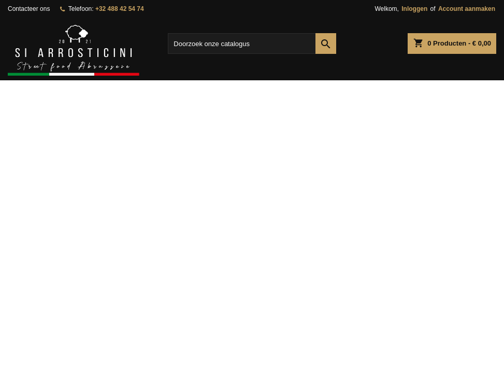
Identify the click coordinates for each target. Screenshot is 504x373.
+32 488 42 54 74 (119, 8)
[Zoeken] (252, 43)
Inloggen (414, 8)
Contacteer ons (29, 8)
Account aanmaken (466, 8)
